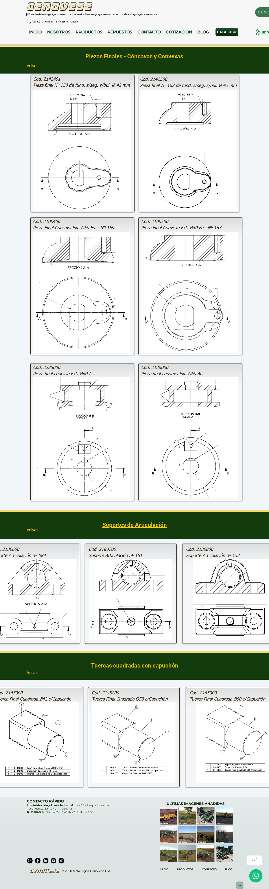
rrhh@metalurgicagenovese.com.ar (139, 14)
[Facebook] (38, 860)
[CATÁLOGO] (227, 32)
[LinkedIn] (45, 860)
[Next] (239, 885)
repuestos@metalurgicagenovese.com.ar (96, 14)
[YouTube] (53, 860)
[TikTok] (61, 860)
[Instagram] (30, 860)
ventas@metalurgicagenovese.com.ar (51, 14)
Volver (32, 65)
